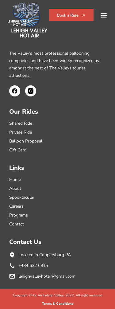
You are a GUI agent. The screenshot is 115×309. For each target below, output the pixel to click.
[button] (104, 15)
